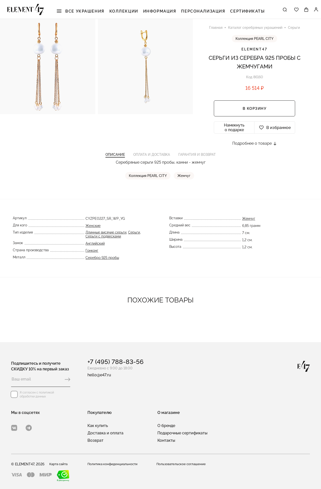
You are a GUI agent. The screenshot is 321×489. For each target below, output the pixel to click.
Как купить (97, 425)
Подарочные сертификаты (182, 433)
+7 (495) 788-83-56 (115, 361)
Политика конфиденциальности (113, 464)
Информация (161, 12)
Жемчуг (184, 186)
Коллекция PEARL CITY (254, 44)
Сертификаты (242, 12)
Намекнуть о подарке (234, 132)
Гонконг (91, 260)
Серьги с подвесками (102, 246)
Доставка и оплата (105, 433)
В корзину (255, 113)
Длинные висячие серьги (105, 242)
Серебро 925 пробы (101, 267)
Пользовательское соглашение (182, 464)
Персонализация (201, 12)
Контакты (166, 440)
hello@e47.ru (99, 375)
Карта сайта (59, 464)
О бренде (166, 425)
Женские (92, 235)
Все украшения (87, 12)
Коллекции (127, 12)
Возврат (95, 440)
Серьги (133, 242)
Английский (94, 253)
